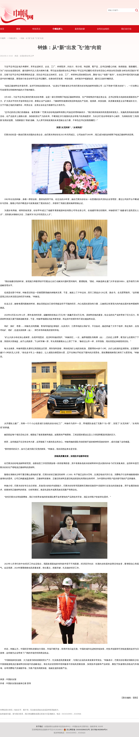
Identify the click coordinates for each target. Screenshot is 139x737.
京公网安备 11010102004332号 (78, 730)
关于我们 (39, 726)
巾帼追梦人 (13, 38)
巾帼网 (2, 38)
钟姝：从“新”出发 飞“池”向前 (32, 38)
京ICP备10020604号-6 (99, 730)
